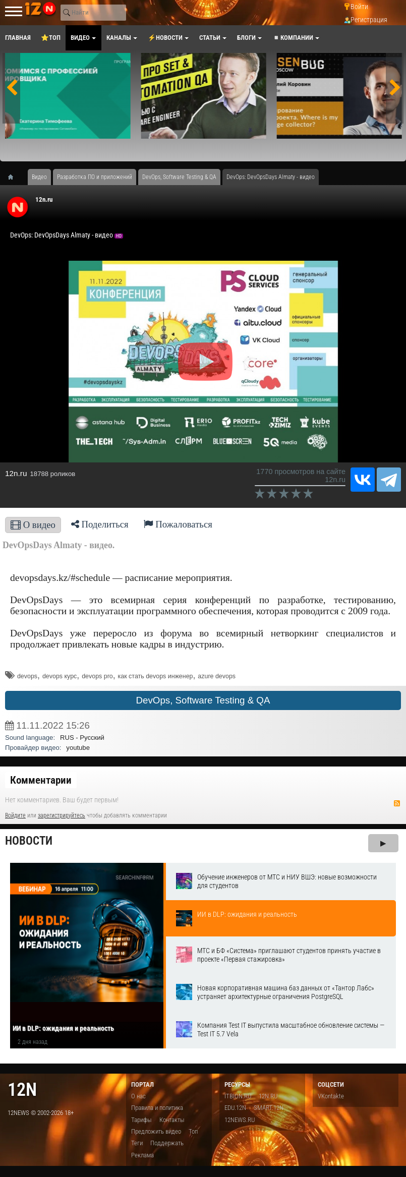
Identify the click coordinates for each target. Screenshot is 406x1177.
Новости (28, 841)
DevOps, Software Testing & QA (203, 700)
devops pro (97, 676)
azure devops (217, 676)
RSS (397, 803)
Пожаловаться (178, 524)
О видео (33, 524)
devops (27, 676)
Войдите (15, 815)
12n (22, 1089)
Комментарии (41, 780)
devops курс (59, 676)
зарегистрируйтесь (61, 815)
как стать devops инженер (155, 676)
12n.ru (43, 199)
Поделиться (100, 524)
